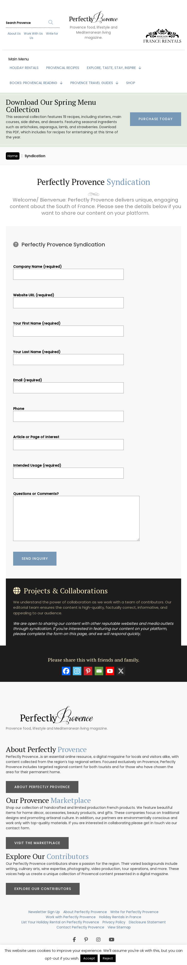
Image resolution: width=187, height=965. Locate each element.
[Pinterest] (88, 671)
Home (13, 156)
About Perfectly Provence (42, 786)
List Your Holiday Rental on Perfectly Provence (60, 922)
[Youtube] (110, 671)
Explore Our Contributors (42, 888)
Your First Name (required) (68, 327)
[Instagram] (77, 671)
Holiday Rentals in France (120, 917)
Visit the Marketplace (37, 842)
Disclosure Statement (147, 922)
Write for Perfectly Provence (134, 911)
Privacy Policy (114, 922)
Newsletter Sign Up (44, 911)
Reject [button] (108, 958)
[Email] (99, 671)
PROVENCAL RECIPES (62, 67)
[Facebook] (66, 671)
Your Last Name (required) (68, 356)
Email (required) (68, 384)
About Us (14, 33)
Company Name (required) (68, 270)
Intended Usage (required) (68, 469)
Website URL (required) (68, 299)
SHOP (130, 82)
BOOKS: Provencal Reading (34, 82)
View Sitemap (119, 927)
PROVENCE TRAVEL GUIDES (92, 82)
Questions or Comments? (76, 517)
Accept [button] (89, 958)
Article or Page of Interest (68, 441)
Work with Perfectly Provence (71, 917)
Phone (68, 412)
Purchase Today (156, 119)
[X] (121, 671)
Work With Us (33, 33)
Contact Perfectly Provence (80, 927)
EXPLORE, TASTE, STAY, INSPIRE (112, 67)
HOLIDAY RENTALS (24, 67)
